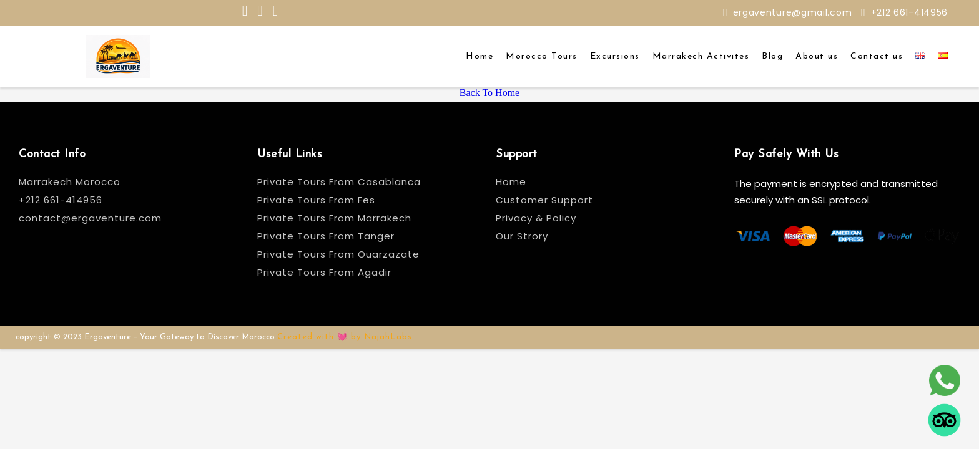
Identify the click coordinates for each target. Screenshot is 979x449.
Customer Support (544, 199)
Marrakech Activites (701, 56)
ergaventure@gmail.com (792, 12)
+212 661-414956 (909, 12)
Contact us (876, 56)
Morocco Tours (542, 56)
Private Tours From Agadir (324, 272)
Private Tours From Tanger (326, 236)
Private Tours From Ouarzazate (338, 254)
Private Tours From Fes (316, 199)
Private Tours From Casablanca (340, 181)
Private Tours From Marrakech (334, 217)
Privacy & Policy (536, 217)
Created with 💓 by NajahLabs (344, 337)
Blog (772, 56)
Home (479, 56)
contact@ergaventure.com (90, 217)
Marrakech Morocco (70, 181)
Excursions (615, 56)
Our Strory (522, 236)
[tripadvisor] (944, 418)
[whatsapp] (944, 378)
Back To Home (489, 92)
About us (816, 56)
